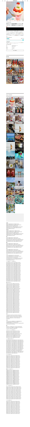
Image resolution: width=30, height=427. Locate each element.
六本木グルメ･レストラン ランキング (9, 284)
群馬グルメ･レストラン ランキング (9, 296)
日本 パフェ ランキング (16, 249)
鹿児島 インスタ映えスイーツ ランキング (9, 279)
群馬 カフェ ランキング (18, 359)
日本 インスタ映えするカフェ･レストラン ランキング (11, 252)
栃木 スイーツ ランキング (8, 391)
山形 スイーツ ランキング (13, 389)
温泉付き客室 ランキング (14, 321)
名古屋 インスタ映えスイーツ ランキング (17, 263)
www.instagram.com (9, 37)
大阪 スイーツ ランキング (13, 386)
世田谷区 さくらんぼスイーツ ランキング (18, 231)
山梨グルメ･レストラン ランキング (9, 300)
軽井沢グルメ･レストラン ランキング (16, 299)
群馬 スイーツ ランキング (18, 390)
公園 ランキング (11, 328)
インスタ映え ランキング (12, 326)
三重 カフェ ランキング (18, 360)
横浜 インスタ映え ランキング (9, 343)
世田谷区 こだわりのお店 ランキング (9, 233)
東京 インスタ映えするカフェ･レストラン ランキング (11, 240)
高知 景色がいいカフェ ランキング (16, 382)
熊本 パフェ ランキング (18, 412)
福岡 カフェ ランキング (13, 356)
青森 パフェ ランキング (13, 403)
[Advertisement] (15, 28)
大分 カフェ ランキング (8, 367)
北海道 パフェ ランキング (8, 403)
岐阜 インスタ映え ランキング (9, 345)
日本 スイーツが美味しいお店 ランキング (9, 250)
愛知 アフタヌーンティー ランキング (9, 336)
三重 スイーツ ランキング (18, 391)
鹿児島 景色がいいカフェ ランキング (9, 383)
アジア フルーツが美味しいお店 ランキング (10, 255)
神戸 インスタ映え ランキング (9, 347)
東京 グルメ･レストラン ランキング (9, 239)
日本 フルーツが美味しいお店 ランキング (9, 249)
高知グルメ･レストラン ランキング (16, 309)
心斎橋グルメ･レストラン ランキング (16, 286)
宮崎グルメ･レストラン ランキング (16, 312)
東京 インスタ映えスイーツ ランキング (9, 262)
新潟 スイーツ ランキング (8, 393)
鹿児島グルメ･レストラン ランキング (9, 310)
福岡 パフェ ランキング (13, 402)
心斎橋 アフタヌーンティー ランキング (9, 334)
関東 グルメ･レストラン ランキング (9, 245)
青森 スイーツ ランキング (14, 388)
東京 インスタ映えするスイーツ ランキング (17, 241)
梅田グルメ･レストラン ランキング (9, 286)
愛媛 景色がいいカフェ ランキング (9, 382)
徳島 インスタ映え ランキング (19, 350)
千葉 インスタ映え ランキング (14, 343)
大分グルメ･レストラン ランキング (16, 311)
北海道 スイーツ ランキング (8, 388)
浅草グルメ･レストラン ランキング (9, 285)
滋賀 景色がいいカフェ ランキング (16, 378)
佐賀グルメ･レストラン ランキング (9, 312)
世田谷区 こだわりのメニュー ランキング (9, 234)
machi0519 (8, 41)
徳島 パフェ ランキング (8, 411)
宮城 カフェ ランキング (8, 358)
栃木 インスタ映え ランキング (9, 344)
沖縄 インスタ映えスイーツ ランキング (17, 264)
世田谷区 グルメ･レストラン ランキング (9, 232)
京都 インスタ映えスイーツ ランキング (9, 263)
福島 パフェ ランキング (18, 403)
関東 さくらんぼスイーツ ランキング (17, 244)
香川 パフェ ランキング (18, 410)
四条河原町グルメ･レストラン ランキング (10, 288)
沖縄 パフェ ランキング (18, 402)
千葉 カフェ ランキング (13, 359)
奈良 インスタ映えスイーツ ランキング (17, 273)
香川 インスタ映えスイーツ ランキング (9, 277)
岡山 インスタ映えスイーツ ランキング (17, 275)
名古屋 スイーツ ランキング (8, 387)
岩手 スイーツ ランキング (18, 389)
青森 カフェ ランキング (13, 357)
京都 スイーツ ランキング (18, 386)
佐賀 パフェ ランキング (13, 413)
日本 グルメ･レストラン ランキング (9, 251)
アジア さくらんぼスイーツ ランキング (17, 256)
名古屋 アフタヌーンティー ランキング (16, 336)
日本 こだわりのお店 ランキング (20, 251)
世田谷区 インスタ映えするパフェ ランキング (18, 234)
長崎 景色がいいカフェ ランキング (16, 383)
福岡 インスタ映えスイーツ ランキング (9, 264)
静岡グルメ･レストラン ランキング (9, 297)
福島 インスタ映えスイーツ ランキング (9, 266)
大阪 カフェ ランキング (13, 355)
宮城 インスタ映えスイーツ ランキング (17, 266)
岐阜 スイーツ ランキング (8, 392)
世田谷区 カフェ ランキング (16, 232)
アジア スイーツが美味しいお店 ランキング (10, 256)
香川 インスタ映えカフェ (8, 350)
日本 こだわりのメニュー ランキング (19, 252)
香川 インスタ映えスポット (20, 349)
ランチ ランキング (8, 318)
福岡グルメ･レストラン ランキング (16, 289)
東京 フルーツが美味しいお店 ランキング (9, 237)
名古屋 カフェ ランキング (8, 356)
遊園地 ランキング (13, 327)
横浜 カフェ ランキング (8, 359)
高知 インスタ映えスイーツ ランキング (17, 278)
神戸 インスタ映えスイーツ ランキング (9, 273)
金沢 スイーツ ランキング (13, 393)
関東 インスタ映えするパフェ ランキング (9, 247)
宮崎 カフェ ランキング (18, 367)
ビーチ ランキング (8, 328)
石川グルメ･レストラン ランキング (9, 301)
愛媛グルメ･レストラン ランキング (9, 309)
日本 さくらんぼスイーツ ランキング (17, 250)
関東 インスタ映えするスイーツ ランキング (17, 247)
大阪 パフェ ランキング (13, 401)
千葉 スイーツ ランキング (13, 390)
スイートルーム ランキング (8, 321)
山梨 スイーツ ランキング (19, 392)
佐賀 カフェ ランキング (13, 367)
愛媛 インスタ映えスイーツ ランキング (9, 278)
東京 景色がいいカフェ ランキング (9, 370)
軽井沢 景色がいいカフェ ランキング (9, 376)
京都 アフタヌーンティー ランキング (9, 335)
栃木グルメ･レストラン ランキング (16, 296)
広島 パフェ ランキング (13, 409)
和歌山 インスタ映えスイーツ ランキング (17, 274)
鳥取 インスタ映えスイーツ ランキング (17, 276)
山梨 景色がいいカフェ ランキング (16, 376)
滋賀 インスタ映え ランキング (20, 347)
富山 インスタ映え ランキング (20, 346)
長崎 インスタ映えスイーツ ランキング (17, 279)
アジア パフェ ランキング (16, 255)
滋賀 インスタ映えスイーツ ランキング (9, 274)
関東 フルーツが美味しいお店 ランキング (9, 243)
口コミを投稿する (15, 50)
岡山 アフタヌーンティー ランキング (9, 337)
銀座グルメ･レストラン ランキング (16, 283)
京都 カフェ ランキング (18, 355)
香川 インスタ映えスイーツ (13, 350)
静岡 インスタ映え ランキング (14, 344)
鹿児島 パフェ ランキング (8, 412)
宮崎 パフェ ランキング (18, 413)
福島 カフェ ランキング (18, 357)
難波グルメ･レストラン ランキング (9, 287)
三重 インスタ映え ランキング (20, 344)
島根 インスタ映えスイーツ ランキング (9, 276)
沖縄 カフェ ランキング (18, 356)
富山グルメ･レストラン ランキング (9, 302)
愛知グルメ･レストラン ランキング (17, 288)
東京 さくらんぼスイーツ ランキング (17, 238)
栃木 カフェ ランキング (8, 360)
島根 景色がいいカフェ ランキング (16, 380)
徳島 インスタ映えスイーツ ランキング (17, 277)
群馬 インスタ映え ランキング (20, 343)
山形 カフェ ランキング (13, 358)
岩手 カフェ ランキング (18, 358)
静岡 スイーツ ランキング (13, 391)
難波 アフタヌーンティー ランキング (17, 334)
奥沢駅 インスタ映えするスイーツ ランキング (10, 228)
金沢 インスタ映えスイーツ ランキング (9, 272)
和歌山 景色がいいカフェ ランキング (9, 379)
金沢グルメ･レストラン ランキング (16, 301)
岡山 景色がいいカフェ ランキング (9, 380)
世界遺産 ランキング (17, 327)
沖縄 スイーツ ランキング (19, 387)
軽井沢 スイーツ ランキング (13, 392)
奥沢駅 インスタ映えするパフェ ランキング (17, 227)
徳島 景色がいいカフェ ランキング (16, 381)
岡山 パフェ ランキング (18, 409)
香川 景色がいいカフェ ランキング (9, 381)
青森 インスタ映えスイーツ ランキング (17, 265)
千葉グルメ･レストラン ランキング (16, 295)
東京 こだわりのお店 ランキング (20, 239)
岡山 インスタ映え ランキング (20, 348)
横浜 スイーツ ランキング (8, 390)
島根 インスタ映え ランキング (9, 349)
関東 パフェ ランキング (16, 243)
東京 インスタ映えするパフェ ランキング (9, 241)
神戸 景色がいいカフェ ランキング (16, 377)
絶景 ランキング (7, 326)
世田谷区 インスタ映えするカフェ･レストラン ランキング (18, 233)
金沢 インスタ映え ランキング (14, 346)
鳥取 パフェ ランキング (13, 410)
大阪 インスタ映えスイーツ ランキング (17, 262)
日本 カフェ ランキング (15, 251)
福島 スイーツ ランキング (19, 388)
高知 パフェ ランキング (18, 411)
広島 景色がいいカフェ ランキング (16, 379)
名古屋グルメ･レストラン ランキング (9, 289)
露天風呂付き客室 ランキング (19, 321)
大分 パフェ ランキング (8, 413)
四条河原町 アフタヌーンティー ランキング (17, 335)
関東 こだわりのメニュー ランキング (19, 246)
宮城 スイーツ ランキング (8, 389)
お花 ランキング (20, 327)
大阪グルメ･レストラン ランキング (16, 285)
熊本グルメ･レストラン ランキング (9, 311)
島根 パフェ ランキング (8, 410)
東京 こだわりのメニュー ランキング (19, 240)
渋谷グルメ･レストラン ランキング (16, 284)
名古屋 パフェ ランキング (8, 402)
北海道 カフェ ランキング (8, 357)
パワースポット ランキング (8, 327)
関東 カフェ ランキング (15, 245)
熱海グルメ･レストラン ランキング (16, 297)
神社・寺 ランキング (20, 326)
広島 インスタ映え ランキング (15, 348)
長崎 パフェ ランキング (13, 412)
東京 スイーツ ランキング (8, 386)
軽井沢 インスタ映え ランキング (15, 345)
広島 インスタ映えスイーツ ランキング (9, 275)
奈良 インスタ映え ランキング (14, 347)
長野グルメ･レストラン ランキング (9, 299)
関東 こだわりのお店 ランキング (20, 245)
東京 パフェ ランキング (16, 237)
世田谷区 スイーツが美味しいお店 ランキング (10, 231)
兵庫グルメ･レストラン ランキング (16, 302)
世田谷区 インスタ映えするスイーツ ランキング (10, 235)
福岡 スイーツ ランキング (14, 387)
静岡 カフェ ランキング (13, 360)
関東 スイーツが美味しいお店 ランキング (9, 244)
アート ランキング (16, 326)
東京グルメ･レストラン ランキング (9, 283)
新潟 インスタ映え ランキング (9, 346)
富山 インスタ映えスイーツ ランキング (17, 272)
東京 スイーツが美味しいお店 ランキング (9, 238)
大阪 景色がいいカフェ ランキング (16, 370)
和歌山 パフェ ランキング (8, 409)
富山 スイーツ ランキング (18, 393)
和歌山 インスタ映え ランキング (9, 348)
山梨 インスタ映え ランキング (20, 345)
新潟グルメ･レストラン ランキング (16, 300)
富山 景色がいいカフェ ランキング (9, 377)
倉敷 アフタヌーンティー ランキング (16, 337)
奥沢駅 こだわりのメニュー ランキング (9, 227)
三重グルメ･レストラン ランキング (9, 298)
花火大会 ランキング (15, 328)
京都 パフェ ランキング (18, 401)
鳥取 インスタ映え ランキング (14, 349)
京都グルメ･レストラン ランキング (16, 287)
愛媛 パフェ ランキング (13, 411)
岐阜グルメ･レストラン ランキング (16, 298)
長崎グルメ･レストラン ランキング (16, 310)
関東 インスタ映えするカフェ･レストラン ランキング (11, 246)
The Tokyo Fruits (8, 22)
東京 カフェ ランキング (15, 239)
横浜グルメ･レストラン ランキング (9, 295)
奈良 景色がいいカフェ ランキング (9, 378)
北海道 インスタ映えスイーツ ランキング (9, 265)
